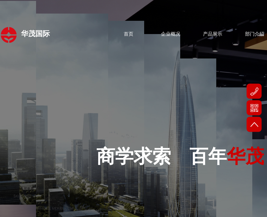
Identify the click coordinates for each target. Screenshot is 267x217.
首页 (128, 33)
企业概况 (170, 33)
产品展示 (212, 33)
